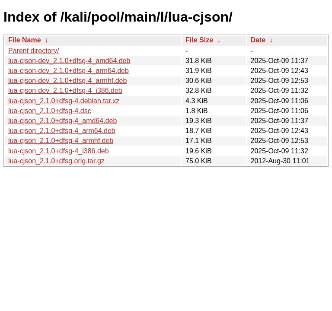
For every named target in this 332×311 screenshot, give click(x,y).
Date (257, 40)
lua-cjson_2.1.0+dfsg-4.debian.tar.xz (64, 101)
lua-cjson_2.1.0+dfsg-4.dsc (49, 110)
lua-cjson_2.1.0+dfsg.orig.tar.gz (56, 161)
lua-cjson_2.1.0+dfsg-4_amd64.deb (62, 120)
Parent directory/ (33, 50)
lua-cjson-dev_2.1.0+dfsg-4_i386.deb (65, 90)
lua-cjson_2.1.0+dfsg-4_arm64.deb (61, 130)
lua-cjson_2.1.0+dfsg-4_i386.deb (58, 151)
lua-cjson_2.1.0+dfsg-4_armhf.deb (60, 140)
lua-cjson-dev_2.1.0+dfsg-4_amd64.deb (69, 60)
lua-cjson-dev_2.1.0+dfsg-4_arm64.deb (68, 70)
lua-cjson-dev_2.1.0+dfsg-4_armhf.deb (67, 80)
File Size (199, 40)
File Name (24, 40)
